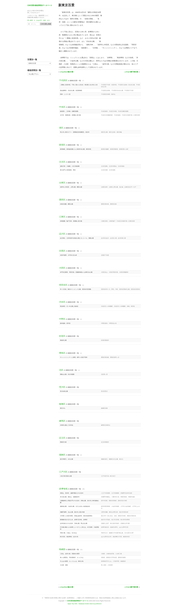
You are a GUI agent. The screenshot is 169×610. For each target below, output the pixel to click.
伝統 (44, 20)
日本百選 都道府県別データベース (39, 5)
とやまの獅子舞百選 (131, 72)
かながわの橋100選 (66, 72)
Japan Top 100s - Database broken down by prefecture (84, 603)
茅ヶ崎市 (30, 20)
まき (48, 20)
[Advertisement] (40, 41)
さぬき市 (39, 20)
